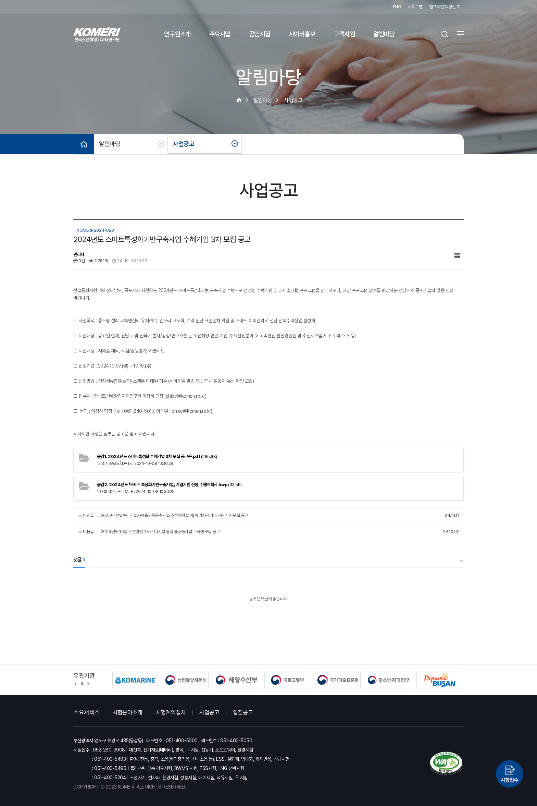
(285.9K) (157, 456)
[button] (75, 683)
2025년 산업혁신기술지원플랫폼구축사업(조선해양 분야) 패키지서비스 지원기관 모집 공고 (174, 515)
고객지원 (344, 34)
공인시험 (259, 34)
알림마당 (384, 34)
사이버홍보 (302, 34)
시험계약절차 (171, 712)
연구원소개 (177, 34)
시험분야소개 (127, 712)
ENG (397, 6)
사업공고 (183, 143)
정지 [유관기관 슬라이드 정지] (82, 683)
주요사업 (219, 34)
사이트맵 (415, 6)
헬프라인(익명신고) (444, 6)
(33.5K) (169, 484)
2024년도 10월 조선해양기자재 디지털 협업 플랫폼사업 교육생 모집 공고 (160, 531)
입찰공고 (243, 712)
